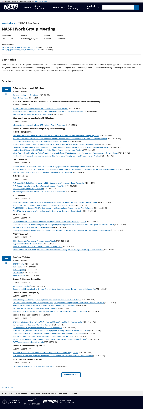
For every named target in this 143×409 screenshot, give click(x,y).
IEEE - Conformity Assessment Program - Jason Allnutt (34, 241)
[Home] (11, 11)
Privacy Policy (21, 393)
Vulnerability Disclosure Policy (43, 393)
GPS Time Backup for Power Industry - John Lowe (32, 114)
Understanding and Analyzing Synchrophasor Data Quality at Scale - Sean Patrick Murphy (47, 300)
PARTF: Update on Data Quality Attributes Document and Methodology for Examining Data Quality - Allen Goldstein (58, 249)
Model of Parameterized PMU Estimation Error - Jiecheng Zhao (37, 246)
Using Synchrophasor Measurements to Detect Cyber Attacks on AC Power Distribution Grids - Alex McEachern (55, 202)
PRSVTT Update (19, 275)
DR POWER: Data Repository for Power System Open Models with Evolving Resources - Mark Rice (50, 311)
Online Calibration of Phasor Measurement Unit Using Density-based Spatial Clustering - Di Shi (49, 221)
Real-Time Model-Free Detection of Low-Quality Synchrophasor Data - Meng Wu (44, 305)
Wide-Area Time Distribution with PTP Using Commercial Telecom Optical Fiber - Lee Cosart (48, 111)
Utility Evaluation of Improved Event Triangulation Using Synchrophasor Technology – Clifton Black (51, 166)
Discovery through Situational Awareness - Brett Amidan (35, 308)
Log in (74, 393)
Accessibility (7, 393)
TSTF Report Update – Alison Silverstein (28, 342)
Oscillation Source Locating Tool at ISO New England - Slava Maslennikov (41, 141)
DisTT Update (18, 267)
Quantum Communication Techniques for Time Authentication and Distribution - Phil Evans (48, 333)
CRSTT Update (18, 264)
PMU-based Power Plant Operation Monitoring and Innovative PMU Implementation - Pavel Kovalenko (53, 355)
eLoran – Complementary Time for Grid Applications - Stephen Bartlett (40, 108)
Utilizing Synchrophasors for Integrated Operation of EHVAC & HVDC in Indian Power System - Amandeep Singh (56, 144)
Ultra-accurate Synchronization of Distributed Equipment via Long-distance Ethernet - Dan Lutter (51, 330)
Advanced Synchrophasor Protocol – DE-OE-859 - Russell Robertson (39, 191)
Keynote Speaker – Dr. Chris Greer (26, 95)
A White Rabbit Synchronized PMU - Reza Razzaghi (32, 325)
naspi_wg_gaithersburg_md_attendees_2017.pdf (21, 49)
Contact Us (63, 393)
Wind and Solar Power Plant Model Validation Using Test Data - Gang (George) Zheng (45, 353)
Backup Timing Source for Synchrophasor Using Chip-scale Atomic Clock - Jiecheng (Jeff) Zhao (49, 339)
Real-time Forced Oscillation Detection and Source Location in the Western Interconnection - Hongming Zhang (56, 136)
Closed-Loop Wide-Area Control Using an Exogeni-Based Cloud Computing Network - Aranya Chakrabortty (54, 289)
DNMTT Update (19, 270)
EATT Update (18, 272)
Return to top (7, 387)
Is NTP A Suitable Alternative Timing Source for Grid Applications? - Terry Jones (43, 336)
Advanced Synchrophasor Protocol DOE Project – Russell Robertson (39, 125)
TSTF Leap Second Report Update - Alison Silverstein (33, 366)
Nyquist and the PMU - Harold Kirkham (28, 244)
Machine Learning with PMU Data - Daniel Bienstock (33, 227)
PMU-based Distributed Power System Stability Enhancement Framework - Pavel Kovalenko (48, 183)
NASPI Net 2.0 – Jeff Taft (22, 286)
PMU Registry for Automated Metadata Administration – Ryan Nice (38, 186)
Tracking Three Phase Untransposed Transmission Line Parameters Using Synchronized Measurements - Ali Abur (56, 156)
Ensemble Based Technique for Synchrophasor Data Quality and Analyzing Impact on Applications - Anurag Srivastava (58, 302)
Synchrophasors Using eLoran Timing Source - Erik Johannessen (37, 327)
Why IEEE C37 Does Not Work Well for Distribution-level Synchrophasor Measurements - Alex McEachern (53, 208)
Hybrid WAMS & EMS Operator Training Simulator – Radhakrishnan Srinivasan (42, 172)
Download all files (71, 374)
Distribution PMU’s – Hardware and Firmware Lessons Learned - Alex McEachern (43, 205)
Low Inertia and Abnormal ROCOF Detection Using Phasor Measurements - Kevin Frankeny (48, 150)
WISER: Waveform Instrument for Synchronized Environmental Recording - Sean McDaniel (47, 211)
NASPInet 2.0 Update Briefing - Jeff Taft (28, 189)
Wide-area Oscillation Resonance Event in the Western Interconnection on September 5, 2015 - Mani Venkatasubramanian (60, 138)
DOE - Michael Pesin (20, 98)
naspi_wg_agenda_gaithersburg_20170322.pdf (20, 47)
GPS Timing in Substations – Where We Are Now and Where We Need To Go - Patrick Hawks (47, 322)
